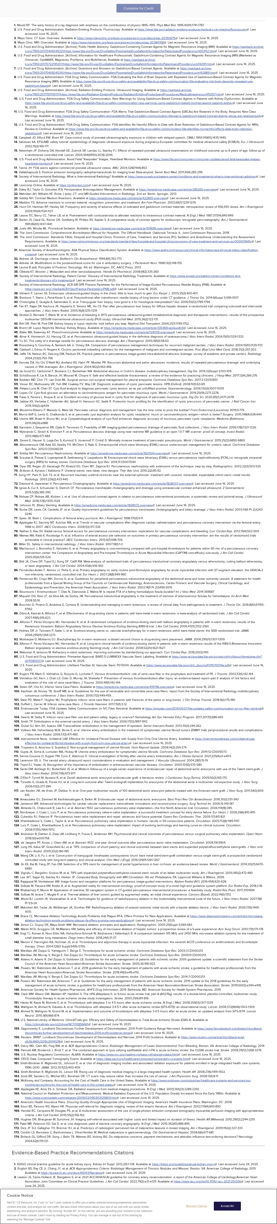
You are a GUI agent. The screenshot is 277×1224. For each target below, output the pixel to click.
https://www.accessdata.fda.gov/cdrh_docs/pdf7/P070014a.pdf (187, 665)
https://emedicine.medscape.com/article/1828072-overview (113, 505)
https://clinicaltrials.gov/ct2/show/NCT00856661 (56, 1024)
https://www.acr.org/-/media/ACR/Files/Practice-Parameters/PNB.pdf (69, 289)
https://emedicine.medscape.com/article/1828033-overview (152, 483)
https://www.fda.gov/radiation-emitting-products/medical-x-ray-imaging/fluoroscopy (192, 29)
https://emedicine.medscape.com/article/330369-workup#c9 (144, 328)
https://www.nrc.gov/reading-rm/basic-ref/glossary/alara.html (138, 1054)
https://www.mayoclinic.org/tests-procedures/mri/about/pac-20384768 (117, 42)
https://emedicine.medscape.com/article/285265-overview (177, 189)
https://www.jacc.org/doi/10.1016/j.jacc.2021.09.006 (207, 1181)
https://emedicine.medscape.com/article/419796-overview (134, 687)
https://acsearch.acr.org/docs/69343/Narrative (71, 1173)
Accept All (227, 1206)
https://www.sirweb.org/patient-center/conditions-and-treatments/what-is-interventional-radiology (192, 176)
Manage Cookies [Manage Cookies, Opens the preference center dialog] (196, 1206)
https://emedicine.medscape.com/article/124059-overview (134, 332)
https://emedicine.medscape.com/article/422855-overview (127, 198)
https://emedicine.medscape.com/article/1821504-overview (129, 453)
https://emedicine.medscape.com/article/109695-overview (131, 228)
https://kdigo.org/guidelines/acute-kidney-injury (183, 1164)
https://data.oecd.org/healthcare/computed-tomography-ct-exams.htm (142, 1059)
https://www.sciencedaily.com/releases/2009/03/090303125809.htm (70, 1098)
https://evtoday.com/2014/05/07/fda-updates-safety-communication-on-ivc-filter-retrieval (203, 708)
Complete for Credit (139, 8)
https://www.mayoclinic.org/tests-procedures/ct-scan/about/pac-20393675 (126, 38)
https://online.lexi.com (74, 185)
